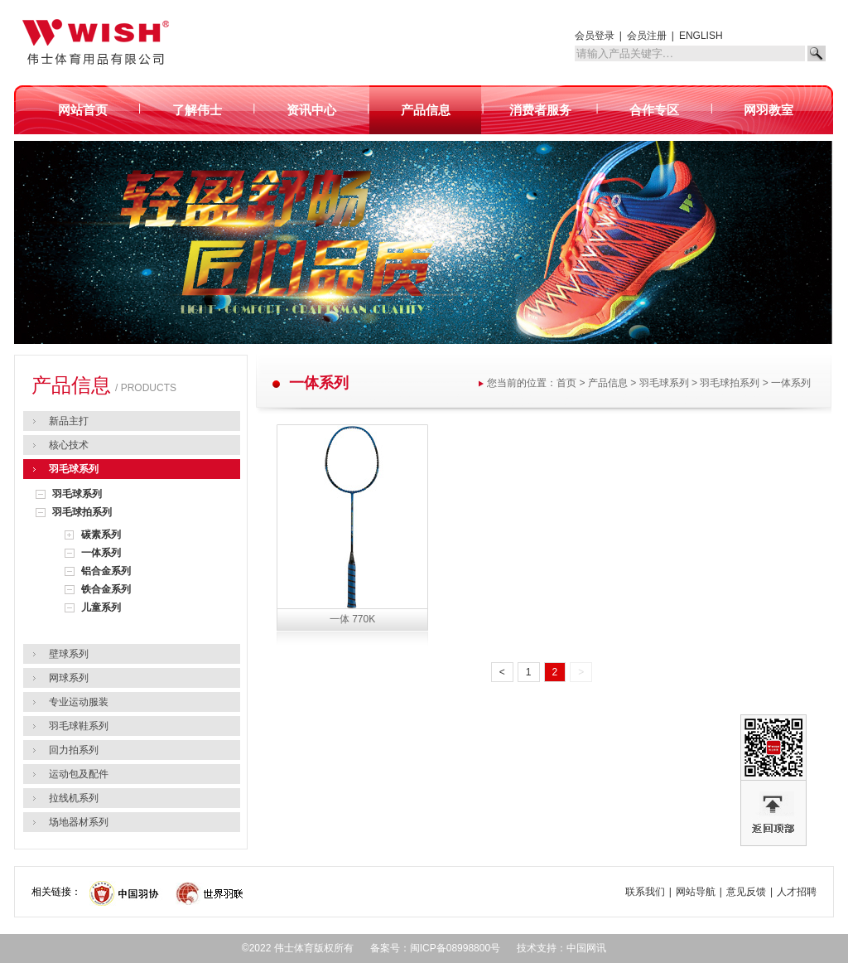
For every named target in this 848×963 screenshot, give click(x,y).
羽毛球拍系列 (82, 512)
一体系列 (101, 553)
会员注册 (647, 35)
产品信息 (608, 383)
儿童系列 (101, 607)
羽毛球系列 (74, 469)
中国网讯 (586, 948)
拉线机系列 (74, 798)
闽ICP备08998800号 (455, 948)
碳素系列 (101, 534)
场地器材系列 (78, 822)
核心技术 (69, 445)
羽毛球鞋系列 (78, 726)
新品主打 (69, 421)
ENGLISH (701, 35)
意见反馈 (746, 892)
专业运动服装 (78, 702)
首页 (566, 383)
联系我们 (645, 892)
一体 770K (352, 619)
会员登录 (594, 35)
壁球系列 (69, 654)
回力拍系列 (74, 750)
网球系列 (69, 678)
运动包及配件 (78, 774)
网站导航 (696, 892)
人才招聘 (797, 892)
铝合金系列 (106, 571)
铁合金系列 (106, 589)
